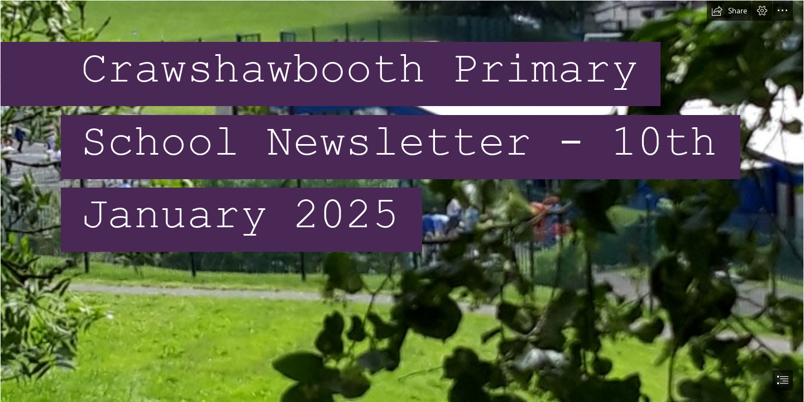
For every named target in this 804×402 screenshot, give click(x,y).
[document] (402, 201)
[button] (729, 11)
